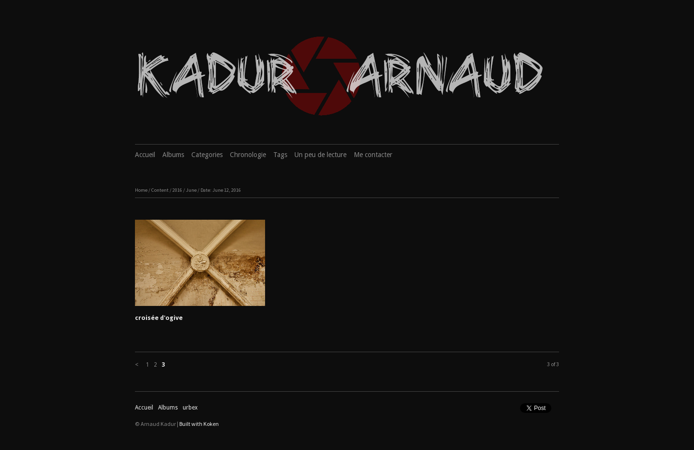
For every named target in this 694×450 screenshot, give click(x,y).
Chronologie (248, 155)
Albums (173, 155)
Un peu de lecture (320, 155)
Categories (207, 155)
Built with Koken (199, 423)
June (191, 190)
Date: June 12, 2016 (220, 190)
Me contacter (373, 155)
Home (141, 190)
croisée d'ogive (159, 317)
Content (160, 190)
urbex (190, 407)
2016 (177, 190)
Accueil (145, 155)
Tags (280, 155)
